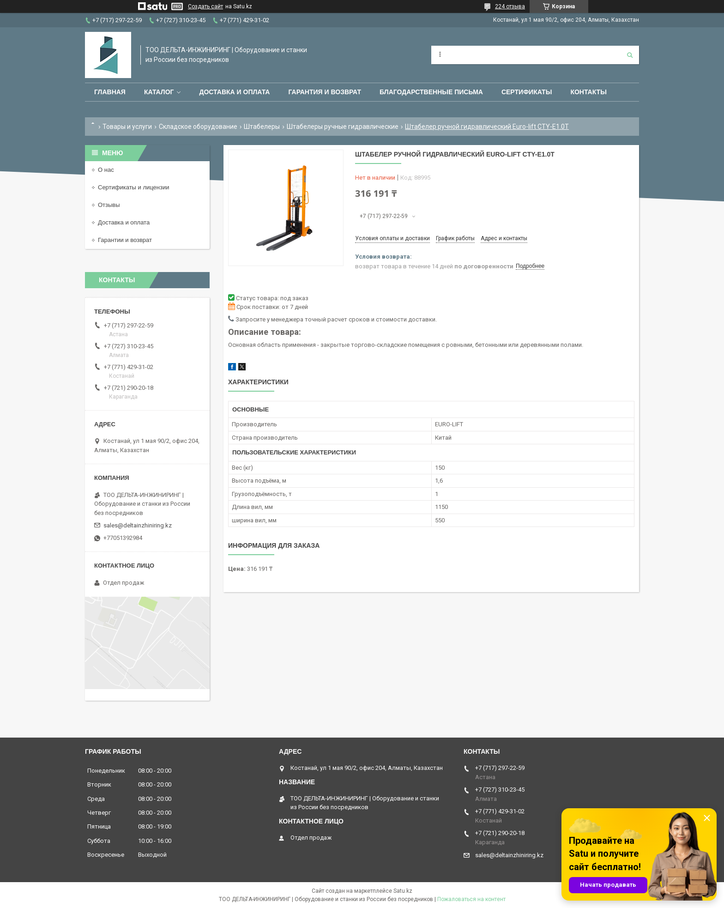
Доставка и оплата (234, 92)
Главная (110, 92)
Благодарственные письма (431, 92)
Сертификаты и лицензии (133, 187)
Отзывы (109, 204)
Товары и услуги (127, 126)
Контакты (588, 92)
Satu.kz (402, 891)
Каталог (159, 92)
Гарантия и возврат (324, 92)
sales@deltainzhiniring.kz (137, 525)
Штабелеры (262, 126)
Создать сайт (205, 6)
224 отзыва (510, 6)
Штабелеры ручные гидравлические (342, 126)
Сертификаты (526, 92)
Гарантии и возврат (125, 239)
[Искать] (630, 55)
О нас (106, 169)
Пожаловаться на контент (471, 899)
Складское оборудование (198, 126)
